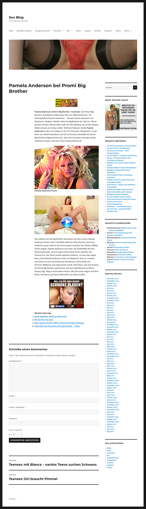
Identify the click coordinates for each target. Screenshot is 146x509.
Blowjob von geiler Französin (118, 194)
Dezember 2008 (113, 402)
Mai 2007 (110, 432)
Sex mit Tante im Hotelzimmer (118, 148)
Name (12, 396)
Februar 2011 (111, 378)
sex (108, 455)
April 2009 (111, 395)
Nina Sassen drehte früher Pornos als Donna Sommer (59, 323)
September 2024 (113, 281)
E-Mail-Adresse (17, 407)
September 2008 (113, 410)
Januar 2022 (111, 293)
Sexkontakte (111, 460)
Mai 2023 (110, 288)
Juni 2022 (110, 291)
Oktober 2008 (112, 407)
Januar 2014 (111, 322)
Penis (126, 31)
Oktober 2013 (112, 330)
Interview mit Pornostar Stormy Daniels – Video (57, 326)
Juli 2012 (110, 359)
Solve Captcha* (16, 430)
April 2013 (110, 344)
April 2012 (111, 364)
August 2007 (111, 424)
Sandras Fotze (112, 211)
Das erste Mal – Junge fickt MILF (119, 209)
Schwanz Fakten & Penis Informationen (122, 168)
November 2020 (113, 300)
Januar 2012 (111, 371)
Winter (97, 31)
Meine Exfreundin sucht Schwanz (119, 192)
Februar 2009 (112, 398)
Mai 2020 (110, 303)
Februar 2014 (112, 320)
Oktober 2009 (112, 383)
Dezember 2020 (113, 298)
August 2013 (111, 334)
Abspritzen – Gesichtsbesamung (119, 207)
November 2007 (113, 417)
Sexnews (110, 463)
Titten (78, 31)
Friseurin (108, 31)
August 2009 (111, 388)
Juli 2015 (110, 308)
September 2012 (113, 356)
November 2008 (113, 405)
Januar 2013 (111, 351)
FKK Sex (57, 31)
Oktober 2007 (112, 419)
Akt (68, 31)
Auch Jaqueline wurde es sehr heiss (50, 316)
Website (13, 419)
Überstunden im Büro (121, 247)
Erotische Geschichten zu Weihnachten (121, 146)
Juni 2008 (110, 412)
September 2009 (113, 385)
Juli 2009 (110, 390)
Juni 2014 (110, 313)
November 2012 (112, 354)
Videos (109, 468)
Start (11, 31)
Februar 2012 (112, 368)
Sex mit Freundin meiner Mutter (119, 197)
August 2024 (111, 283)
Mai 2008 (110, 415)
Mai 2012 (110, 361)
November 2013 (112, 327)
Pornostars (111, 453)
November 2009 (113, 381)
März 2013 (111, 347)
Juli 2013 (110, 337)
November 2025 (113, 279)
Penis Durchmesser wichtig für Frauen (121, 199)
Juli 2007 (110, 427)
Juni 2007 (110, 429)
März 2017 (111, 305)
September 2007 (113, 422)
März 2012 (111, 366)
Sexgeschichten (42, 31)
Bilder (109, 448)
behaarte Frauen (24, 31)
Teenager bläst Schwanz (125, 252)
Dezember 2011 (112, 373)
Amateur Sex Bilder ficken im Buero (120, 190)
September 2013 (113, 332)
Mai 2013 (110, 342)
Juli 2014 (110, 310)
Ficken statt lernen (121, 250)
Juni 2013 (110, 339)
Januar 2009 (111, 400)
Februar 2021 (112, 296)
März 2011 (110, 376)
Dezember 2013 (112, 325)
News (109, 451)
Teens (118, 31)
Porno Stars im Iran (43, 319)
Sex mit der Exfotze (124, 255)
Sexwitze (110, 465)
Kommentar (15, 361)
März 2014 (111, 317)
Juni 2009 (110, 393)
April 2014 (111, 315)
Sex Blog (16, 17)
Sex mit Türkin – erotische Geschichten (122, 156)
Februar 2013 (111, 349)
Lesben (87, 31)
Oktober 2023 (112, 286)
